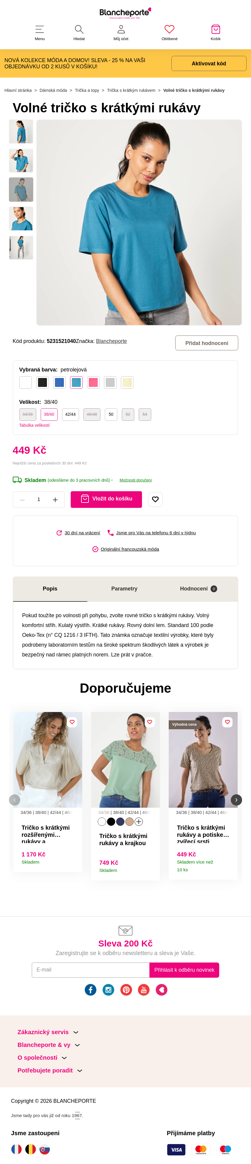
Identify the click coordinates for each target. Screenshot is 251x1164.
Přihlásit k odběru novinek (184, 970)
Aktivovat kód (209, 64)
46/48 (92, 414)
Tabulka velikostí (34, 425)
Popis (50, 589)
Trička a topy (87, 90)
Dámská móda (53, 90)
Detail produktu (75, 860)
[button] (14, 800)
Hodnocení (198, 588)
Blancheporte (111, 341)
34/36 (28, 414)
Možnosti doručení (136, 480)
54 (145, 414)
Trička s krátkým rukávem (131, 90)
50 (111, 414)
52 (128, 414)
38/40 (49, 414)
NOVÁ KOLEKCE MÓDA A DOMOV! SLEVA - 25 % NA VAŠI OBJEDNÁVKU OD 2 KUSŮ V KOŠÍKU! (74, 63)
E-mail (44, 970)
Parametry (124, 589)
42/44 (70, 414)
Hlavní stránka (18, 90)
